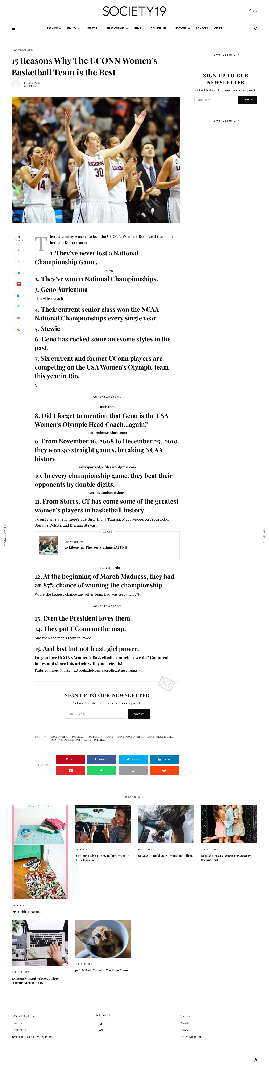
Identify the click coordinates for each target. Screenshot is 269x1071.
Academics (145, 849)
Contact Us (19, 1030)
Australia (185, 1016)
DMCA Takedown (23, 1016)
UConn (109, 737)
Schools (202, 28)
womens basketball (95, 740)
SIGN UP (139, 714)
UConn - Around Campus (129, 737)
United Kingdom (190, 1037)
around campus (59, 737)
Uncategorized (22, 50)
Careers (17, 1023)
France (184, 1030)
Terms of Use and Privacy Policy (32, 1037)
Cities (218, 28)
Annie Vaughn (34, 82)
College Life (95, 737)
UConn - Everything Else (160, 737)
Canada (185, 1023)
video (47, 298)
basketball (77, 737)
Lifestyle (18, 905)
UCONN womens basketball (65, 740)
